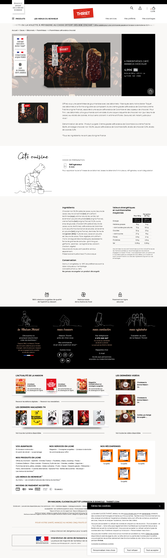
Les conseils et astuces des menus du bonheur (43, 480)
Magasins (53, 449)
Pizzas (77, 461)
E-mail (102, 353)
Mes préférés (129, 18)
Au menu (19, 480)
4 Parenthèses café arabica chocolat (62, 30)
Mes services (111, 18)
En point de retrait (23, 452)
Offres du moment (23, 461)
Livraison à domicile (83, 449)
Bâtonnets (31, 30)
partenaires (146, 514)
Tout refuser (132, 550)
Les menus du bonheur (46, 19)
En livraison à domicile (24, 449)
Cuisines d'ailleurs (22, 463)
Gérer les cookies (152, 534)
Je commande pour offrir (59, 452)
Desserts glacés (74, 466)
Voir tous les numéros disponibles (28, 433)
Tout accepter (152, 550)
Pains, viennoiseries (23, 469)
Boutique (79, 469)
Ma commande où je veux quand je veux (65, 344)
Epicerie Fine (54, 469)
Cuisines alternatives (39, 469)
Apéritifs (35, 461)
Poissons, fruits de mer (51, 463)
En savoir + (59, 489)
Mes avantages (148, 18)
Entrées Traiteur (45, 461)
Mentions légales (61, 506)
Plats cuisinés (36, 463)
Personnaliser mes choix (104, 550)
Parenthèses (41, 30)
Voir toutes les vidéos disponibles (128, 433)
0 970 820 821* (101, 338)
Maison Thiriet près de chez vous (65, 337)
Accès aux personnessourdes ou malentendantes (102, 358)
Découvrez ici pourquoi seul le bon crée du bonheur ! (28, 338)
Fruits (58, 466)
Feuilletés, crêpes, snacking (63, 461)
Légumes (78, 463)
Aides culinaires (48, 466)
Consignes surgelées (66, 449)
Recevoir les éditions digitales (27, 401)
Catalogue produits (74, 506)
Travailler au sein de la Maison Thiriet (138, 337)
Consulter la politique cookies (102, 544)
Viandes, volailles (67, 463)
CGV (53, 506)
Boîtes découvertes (67, 469)
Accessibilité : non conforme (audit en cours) (59, 509)
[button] (140, 9)
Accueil (14, 30)
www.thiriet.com (130, 514)
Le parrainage (37, 452)
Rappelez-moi (102, 350)
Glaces (22, 30)
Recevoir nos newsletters (49, 401)
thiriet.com (16, 506)
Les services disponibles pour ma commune (36, 506)
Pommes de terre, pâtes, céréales (28, 466)
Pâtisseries (85, 466)
